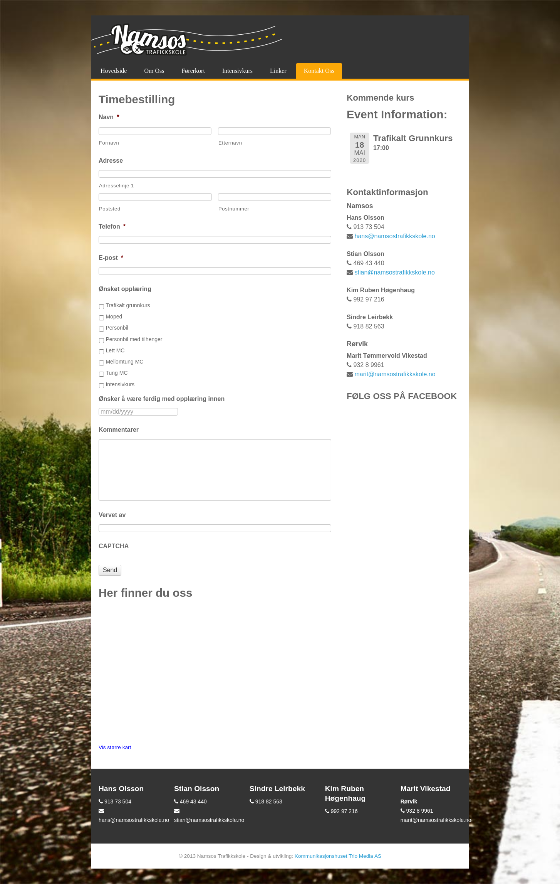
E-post (111, 257)
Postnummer (233, 209)
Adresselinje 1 (116, 186)
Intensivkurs (237, 70)
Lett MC (115, 350)
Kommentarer (119, 429)
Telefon (112, 226)
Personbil (117, 328)
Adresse (111, 160)
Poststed (110, 209)
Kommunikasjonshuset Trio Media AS (338, 856)
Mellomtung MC (124, 362)
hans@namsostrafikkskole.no (395, 236)
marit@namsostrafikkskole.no (395, 374)
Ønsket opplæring (125, 289)
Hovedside (114, 70)
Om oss (154, 70)
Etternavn (230, 143)
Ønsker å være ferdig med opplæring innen (162, 399)
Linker (278, 70)
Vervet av (112, 515)
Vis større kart (115, 747)
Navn (109, 117)
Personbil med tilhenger (134, 339)
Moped (114, 316)
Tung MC (116, 373)
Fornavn (109, 143)
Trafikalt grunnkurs (128, 305)
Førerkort (193, 70)
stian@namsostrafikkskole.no (395, 272)
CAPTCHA (114, 546)
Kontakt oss (319, 70)
